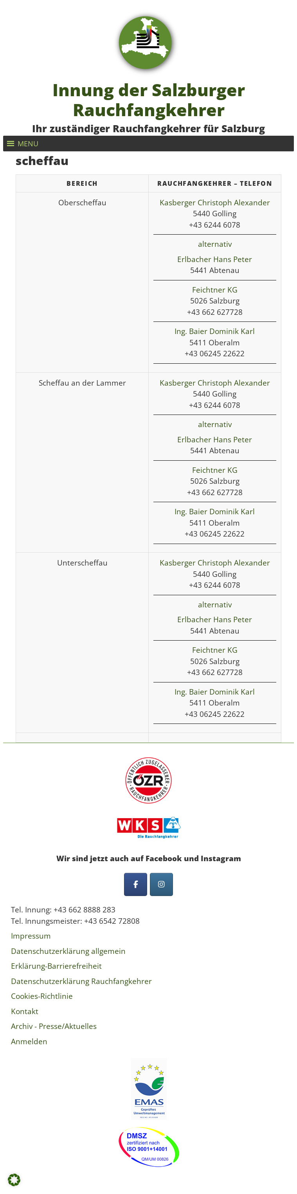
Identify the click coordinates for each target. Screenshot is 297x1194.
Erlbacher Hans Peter (214, 259)
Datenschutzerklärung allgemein (68, 951)
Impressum (31, 936)
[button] (28, 143)
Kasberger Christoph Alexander (215, 203)
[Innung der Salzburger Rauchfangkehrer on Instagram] (161, 884)
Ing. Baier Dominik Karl (215, 331)
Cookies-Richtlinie (42, 996)
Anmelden (29, 1041)
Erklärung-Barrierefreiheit (56, 966)
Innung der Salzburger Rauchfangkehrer (148, 100)
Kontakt (24, 1011)
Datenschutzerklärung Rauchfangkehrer (81, 981)
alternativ (215, 244)
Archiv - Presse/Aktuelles (54, 1026)
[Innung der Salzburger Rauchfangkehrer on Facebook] (135, 884)
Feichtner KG (215, 290)
